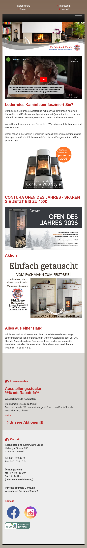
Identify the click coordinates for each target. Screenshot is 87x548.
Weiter (8, 415)
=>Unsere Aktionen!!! (24, 422)
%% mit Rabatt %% (22, 393)
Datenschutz (23, 5)
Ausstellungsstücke (23, 388)
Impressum (64, 5)
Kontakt (64, 9)
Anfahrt (23, 9)
